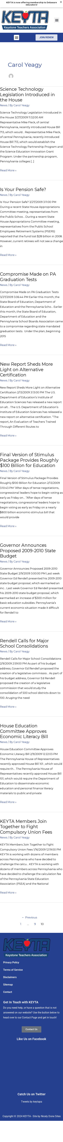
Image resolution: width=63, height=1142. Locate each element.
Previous (29, 917)
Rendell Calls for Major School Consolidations (24, 643)
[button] (56, 20)
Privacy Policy (11, 962)
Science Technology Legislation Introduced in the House (27, 95)
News (3, 105)
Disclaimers (10, 977)
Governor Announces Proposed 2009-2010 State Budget (28, 551)
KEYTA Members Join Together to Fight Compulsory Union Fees (26, 827)
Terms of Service (13, 969)
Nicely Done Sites (51, 1116)
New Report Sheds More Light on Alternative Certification (26, 370)
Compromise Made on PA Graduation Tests (28, 276)
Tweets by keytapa (31, 1101)
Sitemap (8, 984)
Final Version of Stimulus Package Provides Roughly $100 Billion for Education (29, 460)
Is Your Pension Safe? (23, 189)
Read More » (8, 170)
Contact (7, 992)
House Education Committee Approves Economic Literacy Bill (24, 731)
